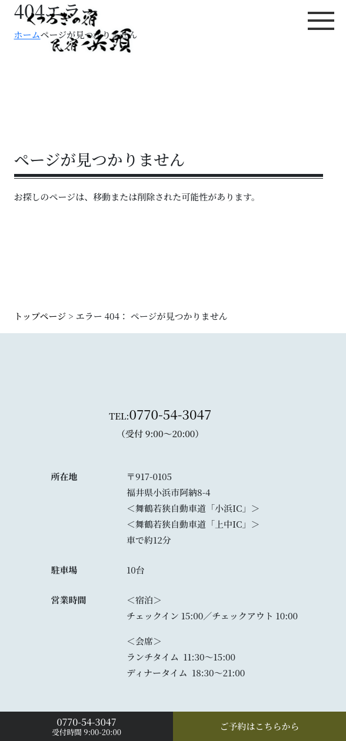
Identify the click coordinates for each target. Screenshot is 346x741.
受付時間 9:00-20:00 (86, 726)
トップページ (40, 316)
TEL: (160, 426)
